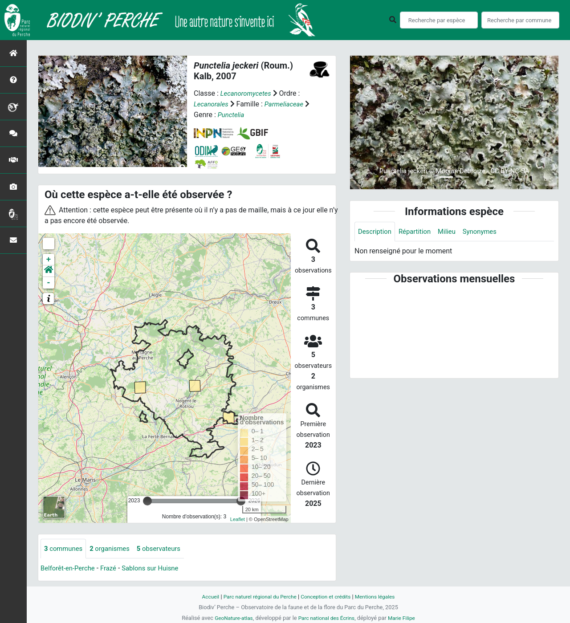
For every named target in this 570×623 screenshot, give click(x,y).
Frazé (113, 569)
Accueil (204, 596)
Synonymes (487, 232)
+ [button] (48, 259)
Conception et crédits (327, 596)
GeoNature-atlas (230, 618)
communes (65, 549)
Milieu (452, 232)
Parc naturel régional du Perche (257, 596)
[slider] (147, 501)
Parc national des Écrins (327, 618)
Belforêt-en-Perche (70, 569)
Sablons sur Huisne (157, 569)
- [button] (48, 282)
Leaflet (237, 518)
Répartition (418, 232)
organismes (114, 549)
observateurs (166, 549)
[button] (48, 271)
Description (376, 232)
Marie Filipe (405, 618)
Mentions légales (380, 596)
